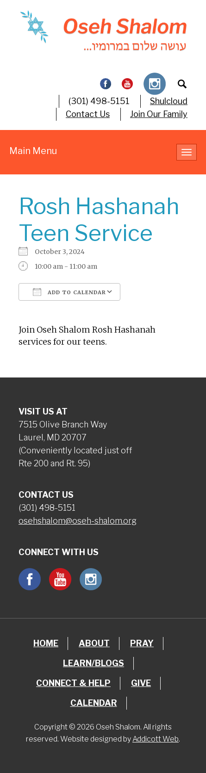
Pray (142, 643)
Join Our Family (158, 114)
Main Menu (33, 150)
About (94, 643)
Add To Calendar (69, 292)
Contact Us (88, 114)
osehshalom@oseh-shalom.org (78, 521)
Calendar (93, 703)
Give (141, 683)
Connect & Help (73, 683)
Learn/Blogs (93, 663)
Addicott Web (155, 739)
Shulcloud (168, 101)
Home (45, 643)
